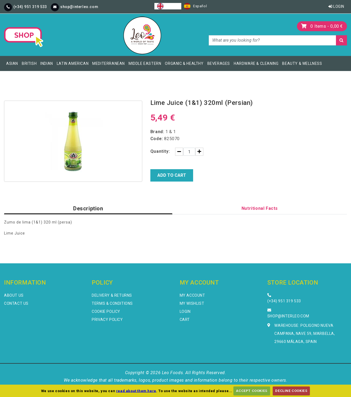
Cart (185, 319)
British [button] (29, 63)
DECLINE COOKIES (291, 391)
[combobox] (167, 6)
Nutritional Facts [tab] (260, 208)
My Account (192, 295)
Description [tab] (88, 208)
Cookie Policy (106, 311)
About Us (14, 295)
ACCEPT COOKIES (251, 391)
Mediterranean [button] (108, 63)
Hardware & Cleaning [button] (256, 63)
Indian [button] (46, 63)
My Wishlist (192, 303)
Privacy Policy (107, 319)
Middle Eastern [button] (145, 63)
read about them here (136, 391)
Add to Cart (171, 175)
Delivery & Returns (112, 295)
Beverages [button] (218, 63)
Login (336, 6)
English (168, 6)
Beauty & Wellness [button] (302, 63)
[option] (195, 6)
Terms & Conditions (112, 303)
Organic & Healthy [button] (184, 63)
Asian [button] (12, 63)
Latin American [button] (72, 63)
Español (195, 6)
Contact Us (16, 303)
